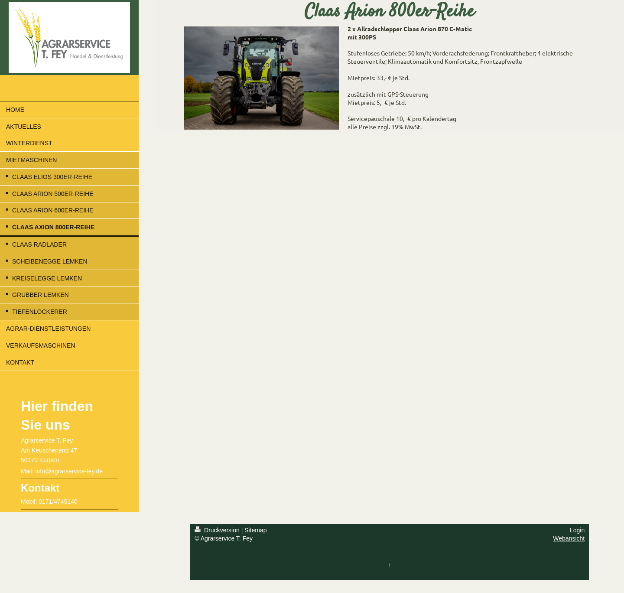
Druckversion (218, 530)
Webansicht (569, 538)
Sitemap (255, 530)
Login (577, 530)
